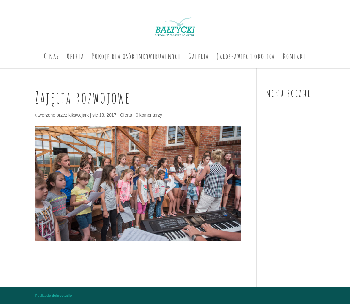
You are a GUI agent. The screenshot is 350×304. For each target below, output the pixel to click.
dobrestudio (62, 295)
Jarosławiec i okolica (246, 57)
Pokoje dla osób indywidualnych (136, 57)
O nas (51, 57)
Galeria (199, 57)
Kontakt (294, 57)
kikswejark (78, 115)
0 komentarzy (149, 115)
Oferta (75, 57)
